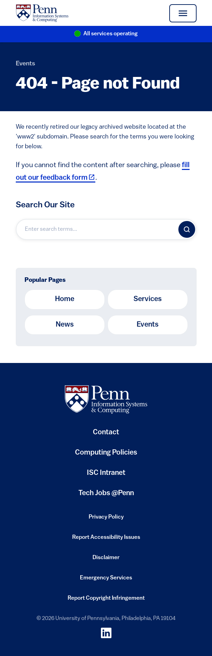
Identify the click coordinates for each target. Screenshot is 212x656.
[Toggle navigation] (182, 13)
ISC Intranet (106, 476)
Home (64, 299)
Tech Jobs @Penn (106, 493)
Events (25, 63)
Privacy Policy (106, 519)
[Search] (186, 229)
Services (148, 299)
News (65, 324)
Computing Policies (106, 455)
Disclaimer (106, 560)
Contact (106, 432)
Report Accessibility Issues (106, 539)
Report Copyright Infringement (106, 600)
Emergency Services (106, 580)
